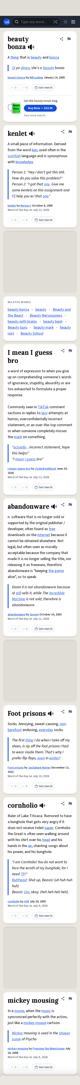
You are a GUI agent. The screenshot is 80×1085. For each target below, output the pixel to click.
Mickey (17, 1033)
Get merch (43, 88)
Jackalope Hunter (39, 768)
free (52, 529)
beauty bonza (16, 77)
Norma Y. (25, 206)
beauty (36, 57)
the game (56, 571)
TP (23, 874)
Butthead (19, 880)
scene (16, 1039)
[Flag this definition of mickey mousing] (70, 998)
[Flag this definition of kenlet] (70, 131)
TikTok (43, 407)
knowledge (24, 162)
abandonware (16, 614)
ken (34, 150)
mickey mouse (34, 1023)
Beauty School (31, 333)
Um (26, 892)
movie (19, 1011)
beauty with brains (22, 321)
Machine (18, 599)
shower (64, 1033)
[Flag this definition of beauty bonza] (68, 38)
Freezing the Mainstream (49, 1049)
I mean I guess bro (19, 469)
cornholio (14, 901)
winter (54, 758)
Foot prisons (16, 768)
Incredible (57, 593)
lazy (44, 413)
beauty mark (44, 327)
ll (14, 196)
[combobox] (36, 22)
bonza (54, 57)
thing (14, 57)
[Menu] (73, 21)
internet (43, 535)
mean (19, 459)
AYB (26, 901)
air (30, 845)
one (47, 184)
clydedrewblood (45, 469)
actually (19, 447)
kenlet (12, 206)
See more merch (34, 115)
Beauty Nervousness (46, 315)
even (41, 758)
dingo (25, 68)
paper (49, 828)
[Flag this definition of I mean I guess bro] (70, 350)
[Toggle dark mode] (65, 21)
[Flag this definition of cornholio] (70, 803)
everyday (46, 730)
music (46, 1011)
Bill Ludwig (36, 77)
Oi (13, 68)
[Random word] (55, 21)
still (18, 593)
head (46, 840)
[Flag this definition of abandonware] (70, 504)
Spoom (34, 614)
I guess (30, 459)
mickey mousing (18, 1049)
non (63, 724)
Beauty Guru (17, 327)
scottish (14, 156)
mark (18, 437)
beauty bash (53, 321)
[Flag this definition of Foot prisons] (70, 711)
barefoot (15, 730)
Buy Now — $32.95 (40, 108)
